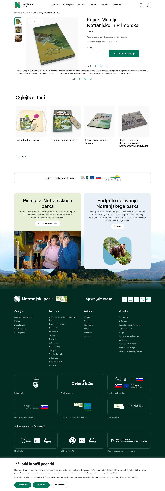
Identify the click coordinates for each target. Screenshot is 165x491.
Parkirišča (88, 333)
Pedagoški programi (57, 324)
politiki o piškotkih (111, 473)
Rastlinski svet (20, 329)
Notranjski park (19, 13)
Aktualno (89, 311)
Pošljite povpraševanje (124, 54)
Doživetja (53, 339)
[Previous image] (30, 21)
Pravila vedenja (55, 362)
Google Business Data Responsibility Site (122, 477)
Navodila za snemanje (128, 344)
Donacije (117, 227)
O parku (123, 311)
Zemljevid (53, 351)
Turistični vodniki (56, 354)
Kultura (17, 321)
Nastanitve (53, 332)
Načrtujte (54, 311)
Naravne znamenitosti (23, 318)
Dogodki (87, 318)
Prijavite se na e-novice (47, 224)
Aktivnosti (53, 343)
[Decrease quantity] (90, 53)
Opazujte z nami (126, 329)
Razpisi (122, 333)
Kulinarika (53, 328)
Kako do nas (54, 347)
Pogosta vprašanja (127, 348)
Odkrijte (18, 311)
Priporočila (88, 325)
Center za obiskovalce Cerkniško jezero (62, 319)
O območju (123, 318)
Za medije (123, 340)
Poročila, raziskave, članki (129, 325)
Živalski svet (19, 325)
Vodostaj (88, 329)
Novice (87, 321)
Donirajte (116, 5)
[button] (55, 5)
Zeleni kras (53, 358)
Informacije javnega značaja (130, 352)
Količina (90, 48)
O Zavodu (123, 321)
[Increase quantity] (103, 53)
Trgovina (29, 13)
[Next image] (40, 21)
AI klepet (53, 366)
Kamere (87, 336)
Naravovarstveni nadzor (129, 336)
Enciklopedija (19, 333)
